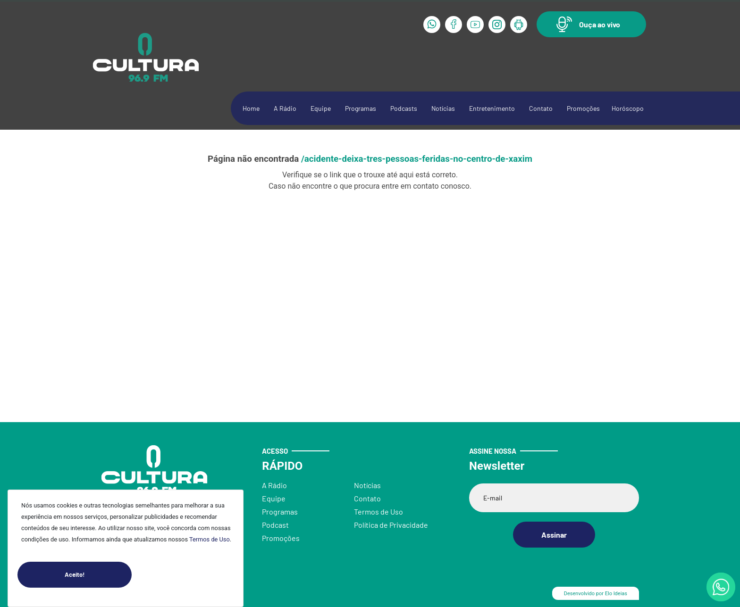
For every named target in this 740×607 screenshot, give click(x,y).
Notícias (443, 108)
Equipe (321, 108)
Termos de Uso (209, 539)
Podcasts (403, 108)
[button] (591, 24)
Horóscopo (628, 108)
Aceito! (98, 575)
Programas (360, 108)
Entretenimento (492, 108)
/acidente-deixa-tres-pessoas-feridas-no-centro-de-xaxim (416, 159)
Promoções (583, 108)
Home (251, 108)
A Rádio (285, 108)
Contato (541, 108)
